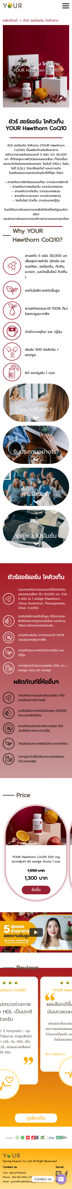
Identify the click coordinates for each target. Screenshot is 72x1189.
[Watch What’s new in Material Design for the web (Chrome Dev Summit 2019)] (36, 932)
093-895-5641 (36, 1177)
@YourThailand (18, 1172)
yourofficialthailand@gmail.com (28, 1181)
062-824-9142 (19, 1177)
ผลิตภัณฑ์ (10, 20)
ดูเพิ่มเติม (36, 1118)
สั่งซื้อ (36, 890)
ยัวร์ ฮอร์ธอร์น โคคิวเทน (40, 20)
